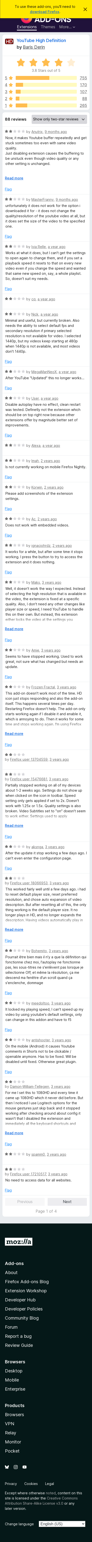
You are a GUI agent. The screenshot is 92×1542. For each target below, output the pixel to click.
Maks (35, 582)
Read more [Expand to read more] (14, 178)
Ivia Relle (38, 247)
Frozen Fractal (43, 687)
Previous (25, 1201)
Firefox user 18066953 (29, 883)
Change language (19, 1524)
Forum (11, 1327)
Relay (10, 1432)
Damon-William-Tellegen (29, 1086)
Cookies (31, 1484)
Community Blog (22, 1318)
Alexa (35, 445)
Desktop (13, 1370)
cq (33, 299)
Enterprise (15, 1389)
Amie (35, 650)
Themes (48, 26)
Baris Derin (34, 47)
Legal (49, 1484)
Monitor (13, 1441)
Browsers (14, 1414)
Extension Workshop (26, 1290)
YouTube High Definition (41, 40)
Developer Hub (20, 1299)
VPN (9, 1423)
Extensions (27, 26)
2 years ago (50, 461)
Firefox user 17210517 (28, 1174)
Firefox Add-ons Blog (27, 1281)
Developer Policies (24, 1308)
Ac (33, 519)
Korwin (36, 487)
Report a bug (18, 1336)
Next (67, 1201)
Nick (35, 314)
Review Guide (19, 1345)
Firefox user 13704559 (29, 759)
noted (51, 1493)
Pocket (12, 1451)
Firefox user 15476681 (28, 779)
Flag (8, 189)
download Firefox (44, 12)
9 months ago (56, 132)
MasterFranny (42, 199)
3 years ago (51, 582)
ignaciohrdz (41, 545)
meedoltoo (40, 1003)
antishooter (40, 1040)
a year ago (57, 247)
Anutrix (37, 132)
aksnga (37, 847)
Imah (35, 461)
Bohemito (39, 951)
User (35, 398)
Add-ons (14, 1263)
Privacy (11, 1484)
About (11, 1272)
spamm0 (38, 1154)
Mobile (12, 1379)
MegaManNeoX (44, 372)
